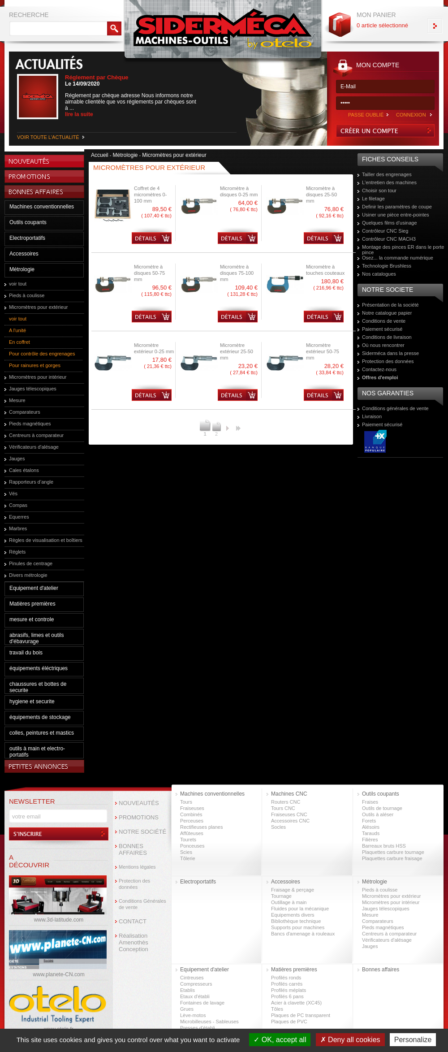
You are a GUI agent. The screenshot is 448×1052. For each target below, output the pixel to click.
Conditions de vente (383, 321)
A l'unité (17, 330)
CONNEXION (411, 114)
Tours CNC (283, 808)
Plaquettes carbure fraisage (392, 858)
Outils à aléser (377, 814)
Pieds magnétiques (30, 423)
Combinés (191, 814)
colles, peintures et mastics (41, 733)
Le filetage (373, 198)
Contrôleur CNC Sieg (385, 231)
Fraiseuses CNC (289, 814)
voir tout (17, 283)
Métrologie (21, 269)
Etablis (187, 990)
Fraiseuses (192, 808)
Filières (370, 839)
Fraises (370, 802)
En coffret (19, 342)
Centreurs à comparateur (36, 435)
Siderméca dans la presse (390, 353)
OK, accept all (280, 1039)
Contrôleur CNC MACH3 (389, 239)
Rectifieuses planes (201, 827)
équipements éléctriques (38, 668)
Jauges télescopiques (32, 388)
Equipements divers (292, 915)
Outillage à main (289, 902)
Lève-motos (193, 1015)
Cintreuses (192, 977)
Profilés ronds (286, 977)
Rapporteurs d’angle (31, 482)
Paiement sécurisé (382, 329)
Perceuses (191, 820)
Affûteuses (191, 833)
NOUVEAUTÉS (139, 803)
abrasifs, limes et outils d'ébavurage (36, 638)
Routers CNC (285, 802)
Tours (186, 802)
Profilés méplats (288, 990)
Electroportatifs (27, 238)
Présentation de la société (390, 304)
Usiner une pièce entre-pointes (395, 214)
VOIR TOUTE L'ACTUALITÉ (48, 137)
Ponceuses (192, 846)
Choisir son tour (379, 190)
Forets (369, 820)
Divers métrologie (28, 575)
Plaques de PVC (289, 1021)
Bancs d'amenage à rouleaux (303, 933)
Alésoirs (370, 827)
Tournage (281, 896)
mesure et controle (31, 619)
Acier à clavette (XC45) (296, 1002)
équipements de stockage (40, 717)
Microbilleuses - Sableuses (209, 1021)
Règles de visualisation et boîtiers (45, 540)
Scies (186, 852)
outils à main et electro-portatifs (37, 751)
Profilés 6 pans (287, 996)
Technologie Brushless (386, 265)
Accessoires (24, 254)
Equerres (19, 517)
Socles (278, 827)
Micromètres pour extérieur (38, 307)
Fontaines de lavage (202, 1002)
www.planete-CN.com (58, 974)
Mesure (17, 400)
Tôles (277, 1009)
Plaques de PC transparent (300, 1015)
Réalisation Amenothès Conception (133, 942)
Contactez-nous (379, 369)
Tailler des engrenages (387, 174)
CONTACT (132, 921)
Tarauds (370, 833)
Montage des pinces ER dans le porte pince (403, 249)
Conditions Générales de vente (142, 904)
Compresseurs (196, 984)
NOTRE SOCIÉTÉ (142, 831)
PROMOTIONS (139, 817)
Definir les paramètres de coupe (397, 206)
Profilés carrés (286, 984)
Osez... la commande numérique (397, 257)
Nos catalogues (379, 274)
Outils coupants (28, 222)
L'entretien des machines (389, 182)
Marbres (18, 528)
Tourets (188, 839)
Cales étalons (24, 470)
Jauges (17, 458)
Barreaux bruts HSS (384, 846)
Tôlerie (187, 858)
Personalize (413, 1039)
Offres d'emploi (380, 377)
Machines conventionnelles (41, 206)
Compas (18, 505)
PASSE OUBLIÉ (365, 114)
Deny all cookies (350, 1039)
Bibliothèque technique (296, 921)
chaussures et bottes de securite (37, 687)
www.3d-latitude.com (59, 920)
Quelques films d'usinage (389, 222)
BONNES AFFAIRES (133, 849)
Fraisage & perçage (292, 889)
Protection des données (388, 361)
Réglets (17, 551)
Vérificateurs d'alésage (34, 447)
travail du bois (26, 652)
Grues (187, 1009)
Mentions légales (137, 867)
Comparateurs (24, 412)
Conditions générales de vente (395, 408)
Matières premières (32, 604)
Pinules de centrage (30, 563)
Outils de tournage (382, 808)
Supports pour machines (297, 927)
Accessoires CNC (290, 820)
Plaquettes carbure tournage (393, 852)
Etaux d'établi (195, 996)
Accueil (99, 155)
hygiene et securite (32, 701)
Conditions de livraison (387, 337)
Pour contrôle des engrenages (42, 353)
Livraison (372, 416)
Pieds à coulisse (27, 295)
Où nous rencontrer (383, 345)
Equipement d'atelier (33, 588)
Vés (13, 493)
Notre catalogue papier (387, 313)
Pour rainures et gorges (34, 365)
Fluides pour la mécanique (300, 908)
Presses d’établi (197, 1027)
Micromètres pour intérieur (37, 377)
